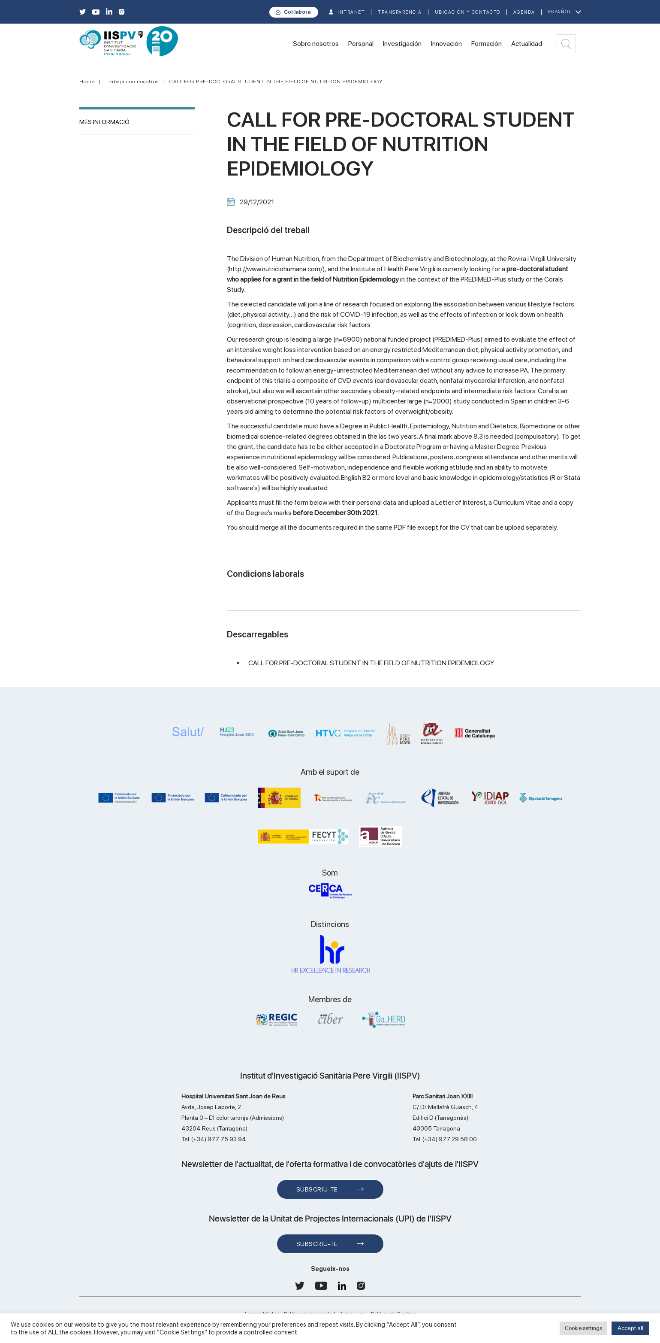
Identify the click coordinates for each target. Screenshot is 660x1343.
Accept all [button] (630, 1328)
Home (87, 82)
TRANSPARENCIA (400, 12)
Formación (486, 43)
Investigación (402, 43)
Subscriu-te (317, 1189)
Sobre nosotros (316, 43)
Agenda (524, 12)
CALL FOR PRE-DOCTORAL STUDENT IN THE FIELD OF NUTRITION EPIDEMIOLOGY (276, 82)
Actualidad (526, 43)
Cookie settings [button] (583, 1328)
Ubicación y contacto (467, 12)
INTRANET (351, 12)
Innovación (446, 43)
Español (560, 12)
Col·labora (297, 12)
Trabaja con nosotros (132, 82)
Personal (361, 43)
